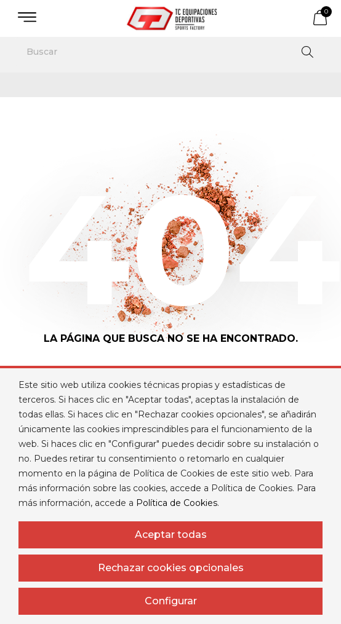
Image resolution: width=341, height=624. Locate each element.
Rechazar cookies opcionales (171, 568)
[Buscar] (170, 51)
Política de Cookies (176, 502)
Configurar (171, 601)
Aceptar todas (171, 534)
